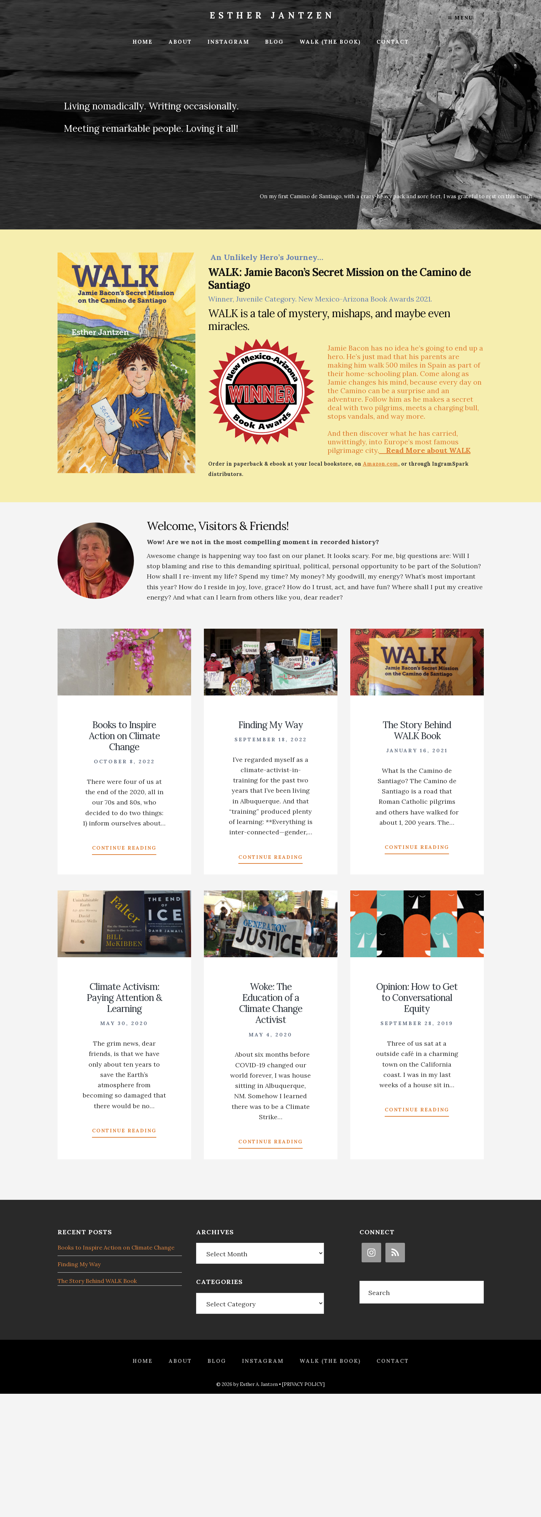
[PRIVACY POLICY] (303, 1384)
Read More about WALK (425, 450)
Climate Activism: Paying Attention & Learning (124, 997)
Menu (460, 18)
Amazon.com (380, 464)
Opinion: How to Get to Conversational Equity (417, 997)
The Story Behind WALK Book (417, 730)
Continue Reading (124, 849)
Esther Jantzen (272, 15)
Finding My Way (270, 725)
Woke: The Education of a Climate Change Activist (270, 1003)
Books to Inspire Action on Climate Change (124, 736)
